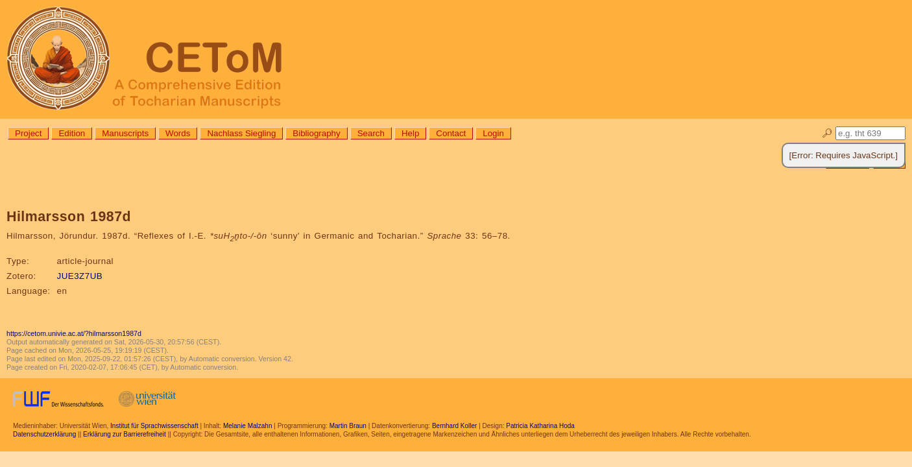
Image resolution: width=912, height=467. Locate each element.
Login (493, 133)
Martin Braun (348, 425)
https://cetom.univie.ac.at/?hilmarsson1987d (73, 333)
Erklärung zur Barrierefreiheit (124, 434)
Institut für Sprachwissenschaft (154, 425)
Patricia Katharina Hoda (540, 425)
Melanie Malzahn (247, 425)
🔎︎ (827, 133)
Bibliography (316, 133)
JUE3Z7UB (80, 276)
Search (371, 133)
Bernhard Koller (454, 425)
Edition (71, 133)
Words (177, 133)
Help (410, 133)
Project (28, 133)
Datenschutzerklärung (44, 434)
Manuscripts (125, 133)
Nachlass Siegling (241, 133)
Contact (451, 133)
